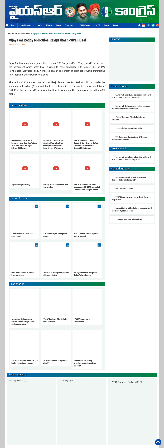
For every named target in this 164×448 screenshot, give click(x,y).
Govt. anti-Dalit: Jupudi (124, 188)
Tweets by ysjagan (66, 381)
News (13, 25)
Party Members (27, 25)
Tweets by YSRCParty (17, 381)
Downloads (70, 25)
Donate (106, 25)
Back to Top (158, 442)
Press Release (23, 33)
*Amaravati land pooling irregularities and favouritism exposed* (85, 363)
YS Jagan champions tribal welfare (128, 219)
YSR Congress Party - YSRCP (127, 382)
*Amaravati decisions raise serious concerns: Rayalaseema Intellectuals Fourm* (23, 322)
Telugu (115, 25)
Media (40, 25)
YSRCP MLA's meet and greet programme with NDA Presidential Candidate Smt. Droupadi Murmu (87, 187)
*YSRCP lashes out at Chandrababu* (129, 128)
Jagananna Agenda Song (20, 184)
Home (7, 25)
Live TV (97, 25)
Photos (49, 25)
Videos (58, 25)
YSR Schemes (85, 25)
